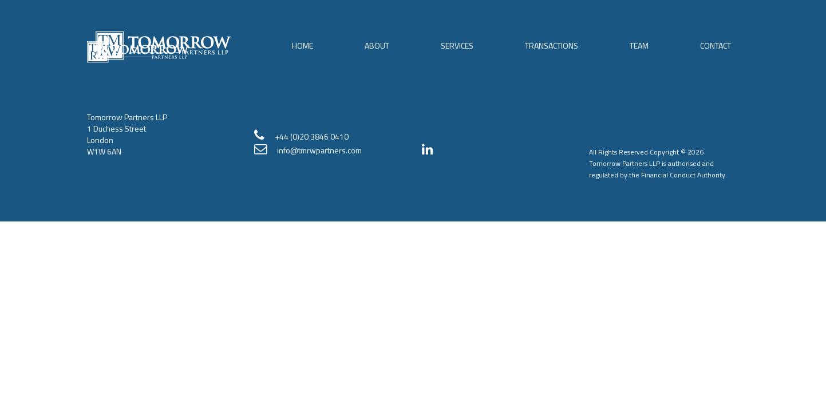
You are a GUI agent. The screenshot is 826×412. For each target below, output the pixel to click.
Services (457, 45)
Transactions (551, 45)
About (377, 45)
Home (302, 45)
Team (639, 45)
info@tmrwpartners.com (319, 150)
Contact (715, 45)
